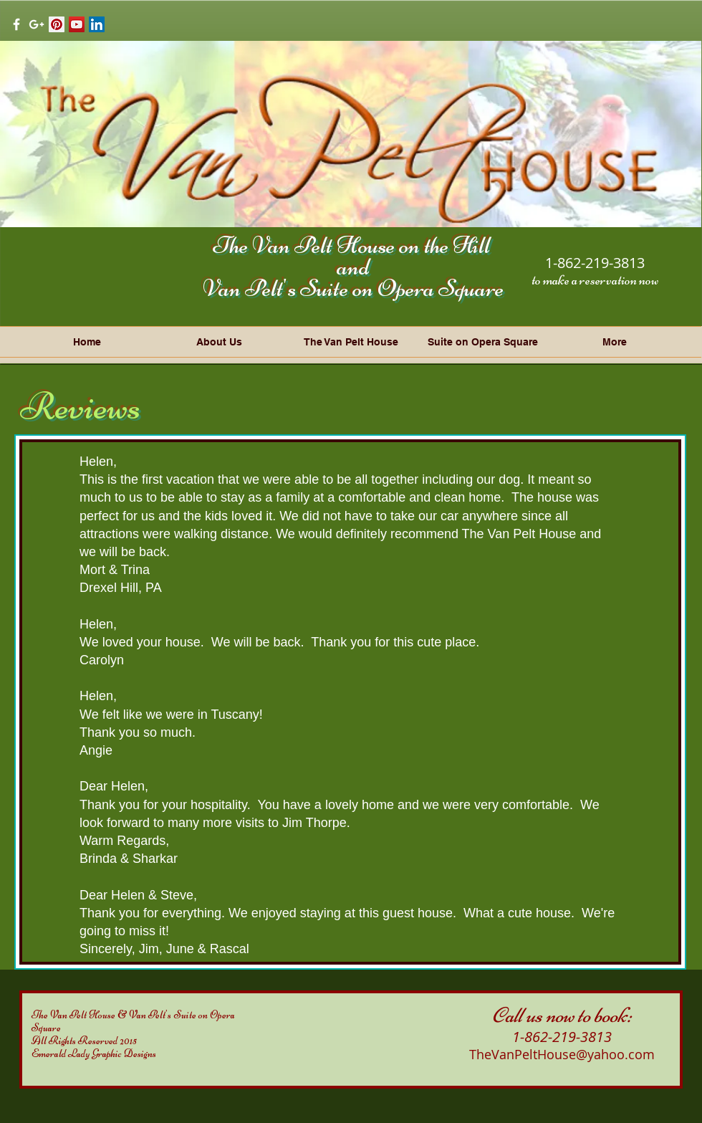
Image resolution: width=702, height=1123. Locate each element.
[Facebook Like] (156, 23)
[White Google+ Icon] (36, 24)
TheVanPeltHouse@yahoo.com (562, 1054)
